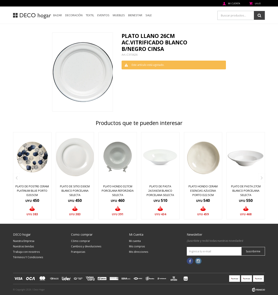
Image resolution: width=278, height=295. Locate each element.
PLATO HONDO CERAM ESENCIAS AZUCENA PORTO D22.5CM (203, 190)
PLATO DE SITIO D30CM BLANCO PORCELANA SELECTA (75, 190)
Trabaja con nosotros (26, 252)
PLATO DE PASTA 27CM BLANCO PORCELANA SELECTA (246, 190)
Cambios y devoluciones (86, 246)
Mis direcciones (138, 252)
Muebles (119, 15)
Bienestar (135, 15)
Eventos (103, 15)
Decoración (74, 15)
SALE (149, 15)
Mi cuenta (135, 241)
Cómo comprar (80, 241)
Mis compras (137, 246)
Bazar (57, 15)
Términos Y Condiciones (28, 257)
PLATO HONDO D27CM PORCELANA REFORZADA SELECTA (118, 190)
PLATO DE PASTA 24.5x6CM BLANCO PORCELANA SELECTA (160, 190)
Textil (90, 15)
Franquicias (78, 252)
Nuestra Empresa (23, 241)
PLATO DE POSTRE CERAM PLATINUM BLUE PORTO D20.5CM (32, 190)
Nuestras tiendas (23, 246)
